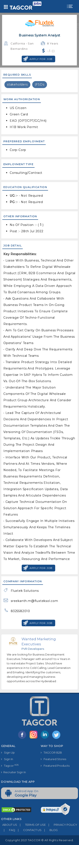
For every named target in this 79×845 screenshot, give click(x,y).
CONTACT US (28, 830)
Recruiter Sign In (13, 772)
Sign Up (8, 752)
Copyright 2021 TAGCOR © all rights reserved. (39, 840)
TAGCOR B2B (51, 752)
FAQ (8, 830)
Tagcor (10, 765)
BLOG (50, 830)
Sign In (7, 759)
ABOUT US (9, 824)
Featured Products (55, 765)
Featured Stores (53, 759)
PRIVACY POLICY (61, 824)
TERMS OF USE (31, 824)
